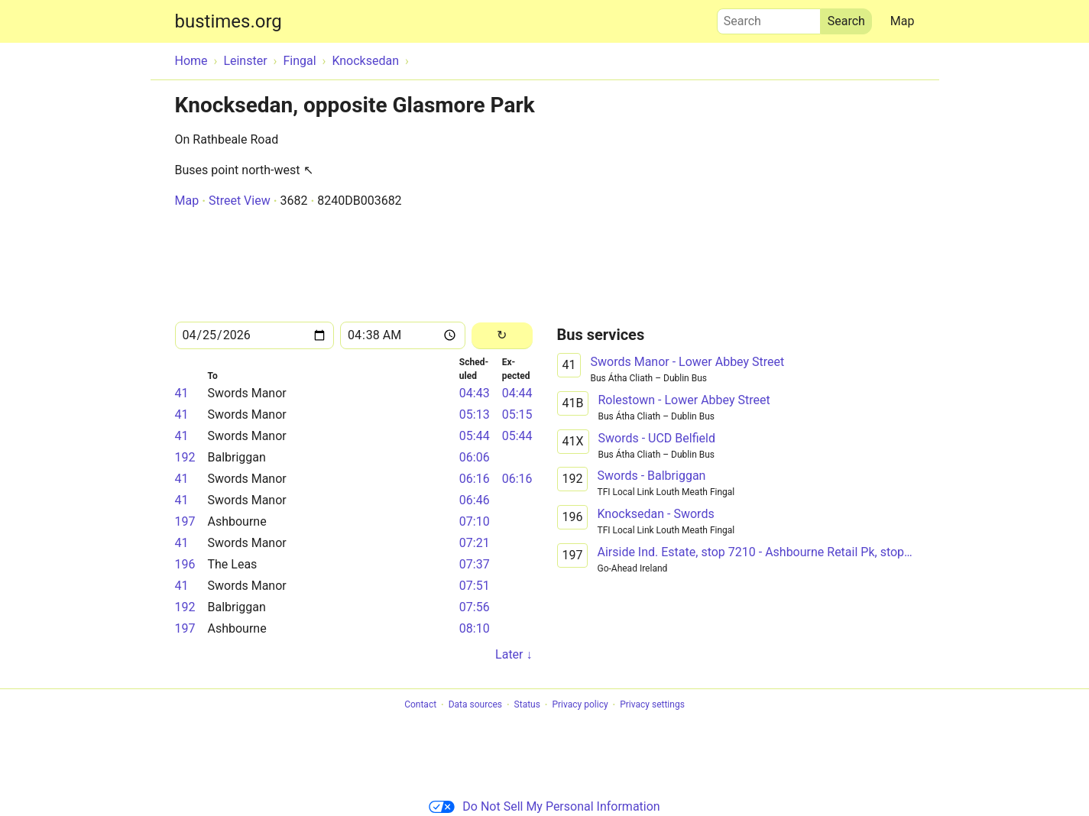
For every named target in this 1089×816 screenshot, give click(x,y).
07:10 (474, 521)
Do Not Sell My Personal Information (544, 806)
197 (185, 521)
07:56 (474, 607)
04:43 (474, 393)
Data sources (475, 705)
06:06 (474, 457)
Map (902, 21)
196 (185, 564)
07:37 (474, 564)
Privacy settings (652, 705)
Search (769, 17)
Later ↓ (513, 654)
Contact (420, 705)
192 (185, 457)
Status (527, 705)
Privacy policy (580, 705)
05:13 (474, 414)
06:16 (474, 478)
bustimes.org (228, 21)
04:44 (517, 393)
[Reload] (502, 335)
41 (182, 393)
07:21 (474, 543)
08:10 (474, 628)
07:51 (474, 585)
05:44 (474, 436)
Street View (240, 200)
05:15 (517, 414)
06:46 (474, 500)
